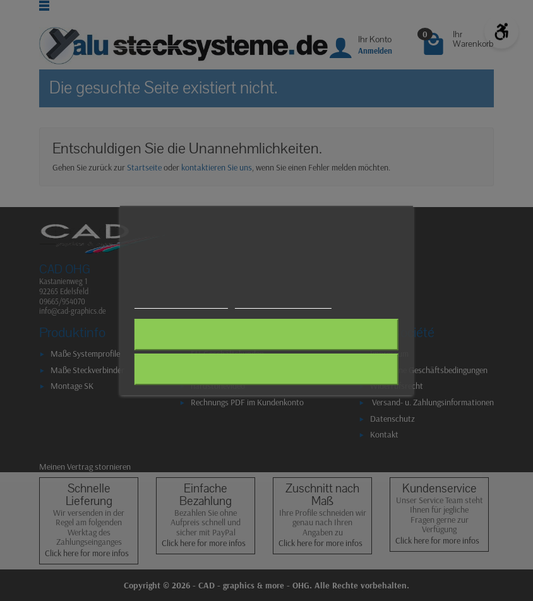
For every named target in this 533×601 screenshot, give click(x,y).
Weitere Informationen (181, 302)
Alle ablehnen (266, 334)
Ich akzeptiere (266, 369)
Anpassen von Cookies (283, 302)
